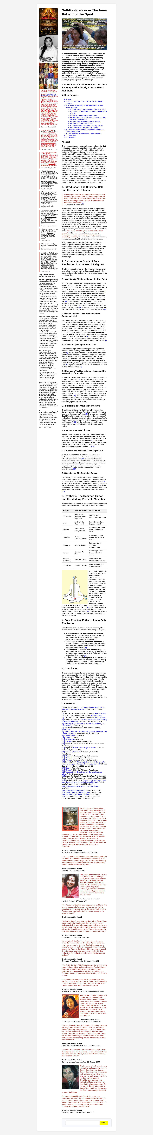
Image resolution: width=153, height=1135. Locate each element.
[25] (95, 639)
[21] (103, 481)
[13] (104, 388)
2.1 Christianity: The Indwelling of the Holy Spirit (87, 109)
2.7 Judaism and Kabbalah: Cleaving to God (86, 126)
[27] (85, 656)
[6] (101, 330)
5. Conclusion (71, 136)
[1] (83, 203)
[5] (105, 309)
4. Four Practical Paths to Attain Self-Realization (84, 134)
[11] (80, 367)
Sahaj (68, 738)
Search (103, 1123)
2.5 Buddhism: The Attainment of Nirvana (85, 122)
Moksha (69, 742)
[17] (92, 440)
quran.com (66, 730)
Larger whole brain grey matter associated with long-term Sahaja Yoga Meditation (84, 781)
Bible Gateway (100, 714)
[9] (67, 353)
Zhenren (69, 758)
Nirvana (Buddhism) (73, 752)
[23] (86, 607)
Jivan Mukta (70, 740)
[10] (67, 365)
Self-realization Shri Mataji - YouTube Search (82, 786)
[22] (63, 491)
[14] (74, 396)
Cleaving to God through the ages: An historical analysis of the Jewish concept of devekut (83, 763)
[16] (74, 422)
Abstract (69, 99)
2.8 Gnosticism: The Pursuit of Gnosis (84, 128)
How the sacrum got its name (84, 748)
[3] (66, 301)
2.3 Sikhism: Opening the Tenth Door (83, 115)
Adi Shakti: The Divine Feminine (78, 794)
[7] (88, 336)
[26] (85, 648)
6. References (71, 138)
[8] (106, 340)
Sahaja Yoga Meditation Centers (78, 792)
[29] (91, 699)
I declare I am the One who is (49, 94)
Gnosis (68, 770)
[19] (82, 459)
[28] (100, 664)
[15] (86, 414)
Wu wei (68, 760)
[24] (87, 611)
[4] (80, 308)
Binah (68, 768)
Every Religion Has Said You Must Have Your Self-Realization (83, 708)
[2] (105, 291)
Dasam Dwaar (70, 736)
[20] (74, 469)
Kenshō (68, 756)
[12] (78, 380)
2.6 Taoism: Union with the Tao (81, 124)
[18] (92, 446)
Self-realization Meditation (75, 790)
